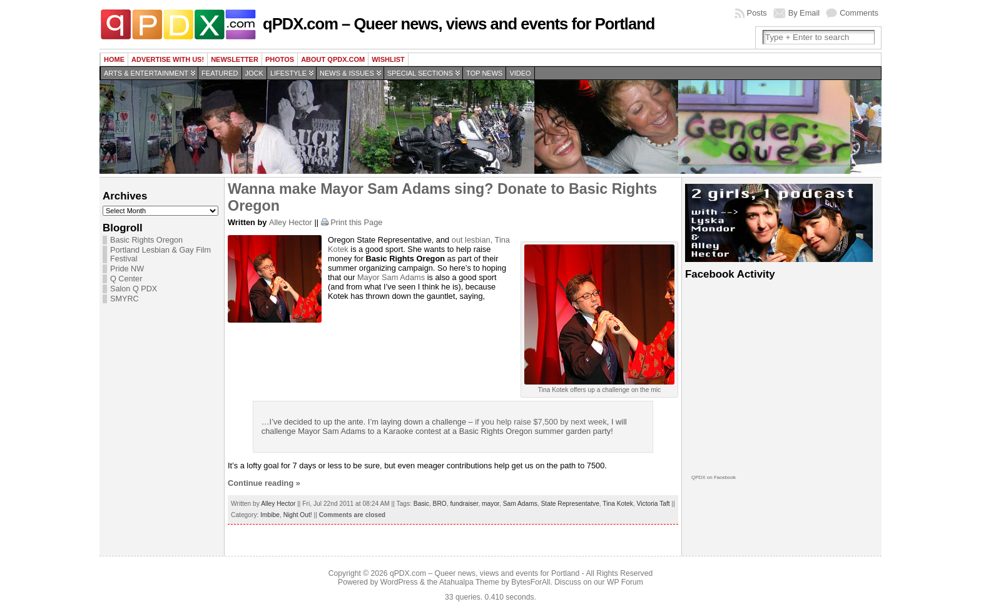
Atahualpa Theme (469, 582)
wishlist (388, 59)
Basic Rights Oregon (146, 240)
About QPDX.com (333, 59)
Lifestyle (288, 73)
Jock (254, 73)
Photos (279, 59)
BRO (440, 503)
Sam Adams (403, 277)
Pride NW (127, 268)
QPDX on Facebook (713, 477)
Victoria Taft (653, 503)
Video (520, 73)
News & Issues (347, 73)
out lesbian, (473, 239)
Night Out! (297, 514)
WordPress (399, 582)
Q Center (126, 278)
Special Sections (420, 73)
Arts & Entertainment (146, 73)
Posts (757, 13)
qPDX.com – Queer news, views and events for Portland (458, 24)
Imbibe (270, 514)
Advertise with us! (167, 59)
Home (114, 59)
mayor (490, 503)
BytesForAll (530, 582)
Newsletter (234, 59)
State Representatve (570, 503)
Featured (219, 73)
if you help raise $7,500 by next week (541, 421)
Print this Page (356, 222)
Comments (859, 13)
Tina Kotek (617, 503)
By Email (804, 13)
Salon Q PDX (133, 288)
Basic (421, 503)
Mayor (369, 277)
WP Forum (625, 582)
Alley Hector (290, 222)
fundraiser (464, 503)
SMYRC (124, 298)
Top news (484, 73)
